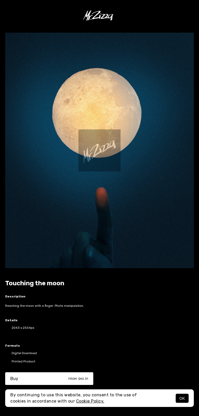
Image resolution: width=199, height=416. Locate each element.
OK (182, 398)
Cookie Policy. (90, 401)
